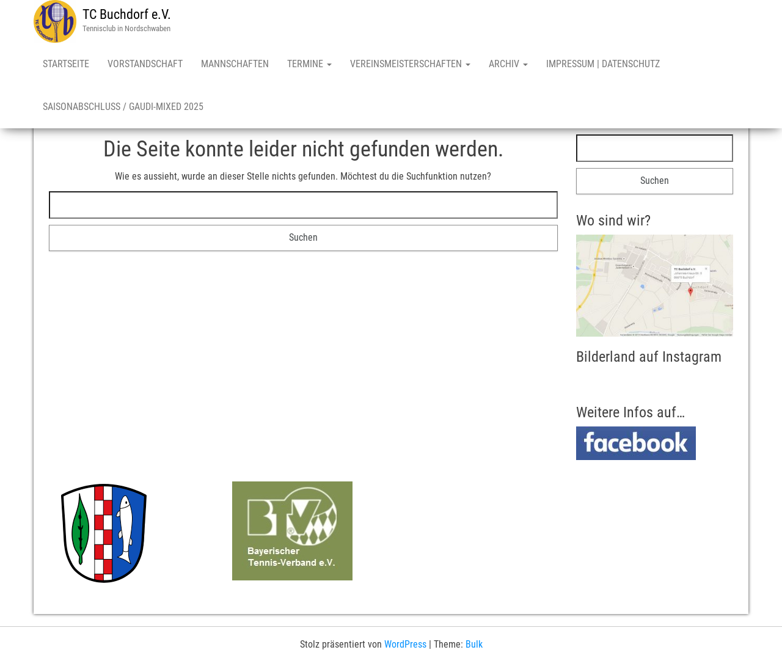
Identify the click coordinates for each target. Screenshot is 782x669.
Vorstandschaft (145, 64)
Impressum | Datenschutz (603, 64)
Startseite (66, 64)
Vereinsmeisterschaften (410, 64)
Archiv (508, 64)
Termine (309, 64)
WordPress (405, 644)
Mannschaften (235, 64)
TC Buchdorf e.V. (126, 14)
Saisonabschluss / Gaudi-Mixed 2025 (123, 106)
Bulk (474, 644)
